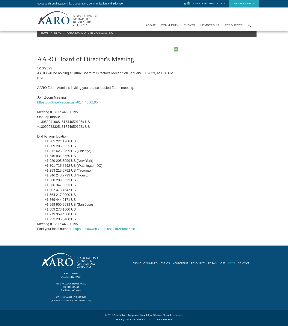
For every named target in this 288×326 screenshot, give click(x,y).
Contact (222, 3)
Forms (196, 3)
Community (169, 25)
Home (45, 33)
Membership (209, 25)
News (212, 3)
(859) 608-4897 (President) (71, 297)
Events (189, 25)
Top (276, 314)
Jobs (204, 3)
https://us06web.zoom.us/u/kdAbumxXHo (104, 229)
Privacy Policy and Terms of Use (133, 319)
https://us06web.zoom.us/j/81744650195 (67, 102)
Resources (233, 25)
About (151, 25)
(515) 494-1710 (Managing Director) (71, 300)
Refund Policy (164, 319)
